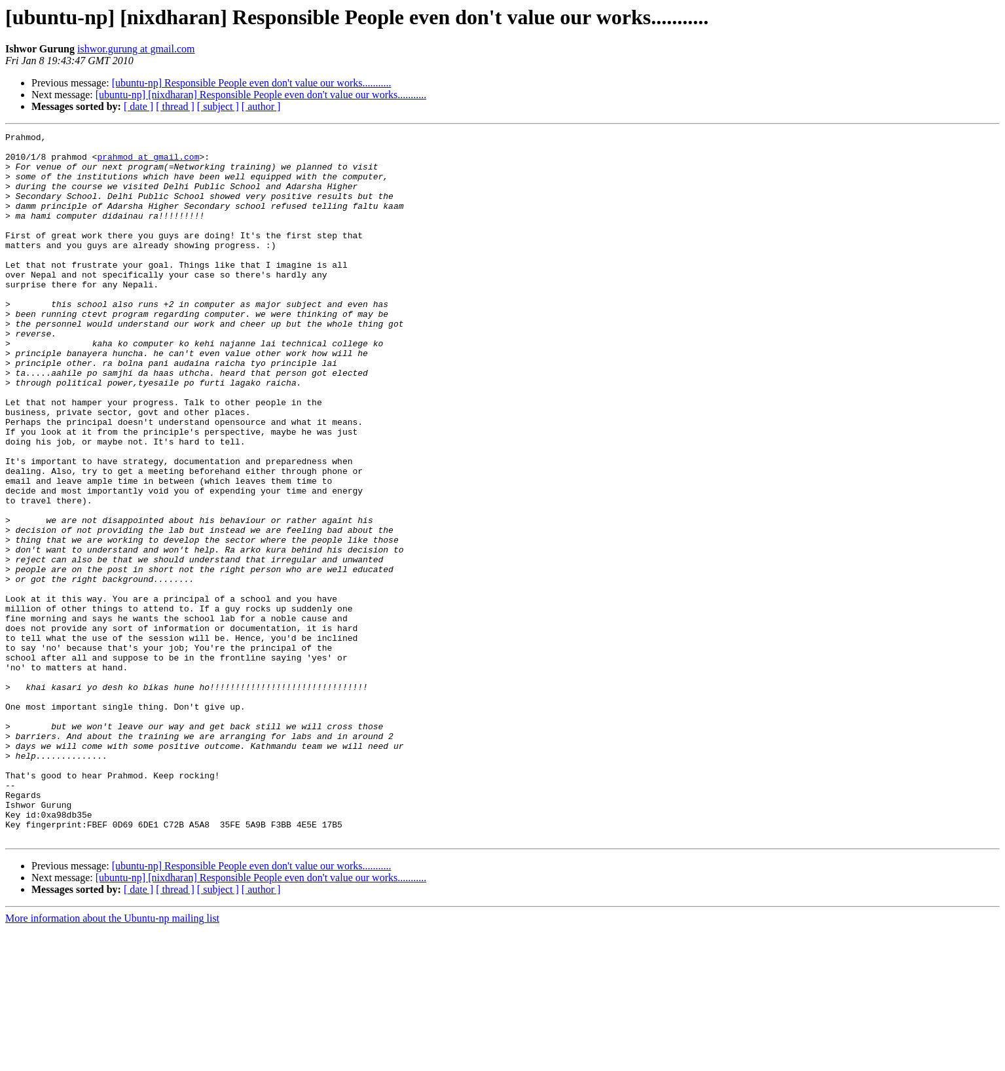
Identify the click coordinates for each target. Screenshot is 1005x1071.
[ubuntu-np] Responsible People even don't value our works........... (252, 82)
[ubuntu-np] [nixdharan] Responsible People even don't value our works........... (261, 94)
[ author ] (261, 106)
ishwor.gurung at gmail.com (136, 48)
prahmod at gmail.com (148, 162)
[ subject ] (218, 106)
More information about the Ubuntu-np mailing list (112, 1059)
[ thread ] (175, 106)
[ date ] (138, 106)
